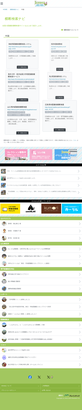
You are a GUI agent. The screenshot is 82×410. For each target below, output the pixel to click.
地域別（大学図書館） (21, 82)
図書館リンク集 (41, 154)
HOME (5, 9)
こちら (75, 140)
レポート (4, 294)
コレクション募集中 (16, 154)
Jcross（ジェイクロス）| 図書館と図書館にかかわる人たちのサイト (41, 4)
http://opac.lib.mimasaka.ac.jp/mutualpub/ (22, 79)
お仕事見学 (5, 244)
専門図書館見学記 (7, 269)
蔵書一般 (24, 82)
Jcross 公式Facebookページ (30, 377)
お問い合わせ (46, 390)
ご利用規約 (45, 386)
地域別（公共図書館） (22, 51)
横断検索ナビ (14, 9)
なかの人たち (6, 218)
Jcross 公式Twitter (39, 377)
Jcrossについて (6, 386)
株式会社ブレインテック (72, 395)
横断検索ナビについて (71, 30)
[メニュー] (3, 3)
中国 (22, 112)
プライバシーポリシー (8, 390)
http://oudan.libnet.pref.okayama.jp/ (62, 79)
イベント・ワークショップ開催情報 (66, 154)
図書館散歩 (5, 319)
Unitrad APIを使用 (18, 112)
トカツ (3, 345)
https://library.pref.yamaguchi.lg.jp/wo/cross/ (22, 109)
